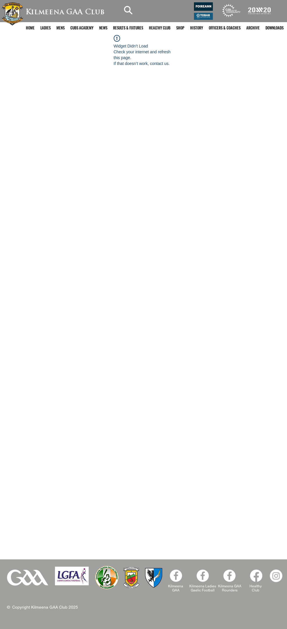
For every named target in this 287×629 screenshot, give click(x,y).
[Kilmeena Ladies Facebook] (203, 576)
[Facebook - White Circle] (176, 576)
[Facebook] (229, 576)
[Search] (128, 10)
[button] (46, 28)
